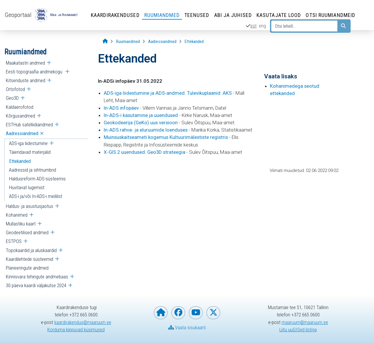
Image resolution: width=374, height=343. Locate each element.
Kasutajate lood (279, 15)
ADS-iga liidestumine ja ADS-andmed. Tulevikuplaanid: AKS (168, 93)
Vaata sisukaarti (187, 327)
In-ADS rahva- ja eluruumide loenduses (146, 130)
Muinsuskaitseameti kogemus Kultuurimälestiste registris (166, 137)
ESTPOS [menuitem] (14, 241)
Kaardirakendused (115, 15)
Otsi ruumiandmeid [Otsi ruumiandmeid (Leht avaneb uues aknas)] (330, 15)
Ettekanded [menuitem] (20, 161)
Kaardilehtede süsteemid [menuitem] (29, 259)
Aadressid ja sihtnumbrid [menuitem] (32, 170)
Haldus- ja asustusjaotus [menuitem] (29, 206)
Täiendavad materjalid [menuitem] (30, 152)
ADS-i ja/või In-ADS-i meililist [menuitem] (35, 196)
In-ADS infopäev (121, 108)
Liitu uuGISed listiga (298, 329)
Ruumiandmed (162, 15)
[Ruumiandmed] (128, 41)
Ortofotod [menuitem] (15, 89)
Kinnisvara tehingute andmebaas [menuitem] (37, 277)
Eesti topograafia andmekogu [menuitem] (34, 72)
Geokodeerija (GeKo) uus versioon (141, 122)
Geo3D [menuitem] (12, 98)
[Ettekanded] (194, 41)
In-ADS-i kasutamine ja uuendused (141, 115)
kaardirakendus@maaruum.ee (82, 322)
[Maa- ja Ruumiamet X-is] (213, 312)
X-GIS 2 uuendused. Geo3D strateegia (144, 152)
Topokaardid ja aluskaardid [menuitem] (31, 250)
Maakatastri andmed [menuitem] (25, 63)
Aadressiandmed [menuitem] (22, 133)
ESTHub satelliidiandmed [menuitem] (29, 124)
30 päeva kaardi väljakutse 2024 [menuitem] (36, 285)
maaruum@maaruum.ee (305, 322)
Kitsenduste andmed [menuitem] (25, 80)
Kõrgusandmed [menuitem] (20, 116)
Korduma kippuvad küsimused (76, 329)
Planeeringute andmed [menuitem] (27, 268)
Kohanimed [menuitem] (16, 215)
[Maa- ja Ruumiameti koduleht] (161, 312)
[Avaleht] (105, 41)
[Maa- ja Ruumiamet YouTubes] (196, 312)
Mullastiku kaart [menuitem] (21, 224)
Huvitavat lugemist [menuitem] (26, 187)
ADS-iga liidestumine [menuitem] (28, 143)
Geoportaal (18, 14)
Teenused (196, 15)
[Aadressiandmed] (162, 41)
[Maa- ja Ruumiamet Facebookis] (178, 312)
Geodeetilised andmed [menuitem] (27, 232)
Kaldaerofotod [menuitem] (19, 107)
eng (262, 26)
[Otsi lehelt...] (304, 26)
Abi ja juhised (233, 15)
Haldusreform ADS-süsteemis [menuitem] (37, 179)
